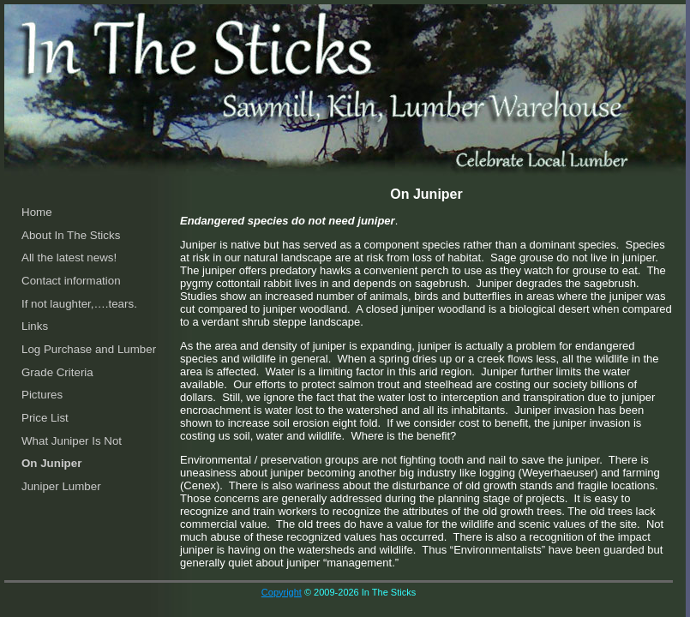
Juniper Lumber (61, 486)
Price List (45, 417)
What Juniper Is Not (71, 440)
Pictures (42, 394)
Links (34, 326)
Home (36, 212)
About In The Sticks (70, 235)
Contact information (71, 280)
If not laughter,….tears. (79, 303)
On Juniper (51, 463)
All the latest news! (69, 257)
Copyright (281, 592)
